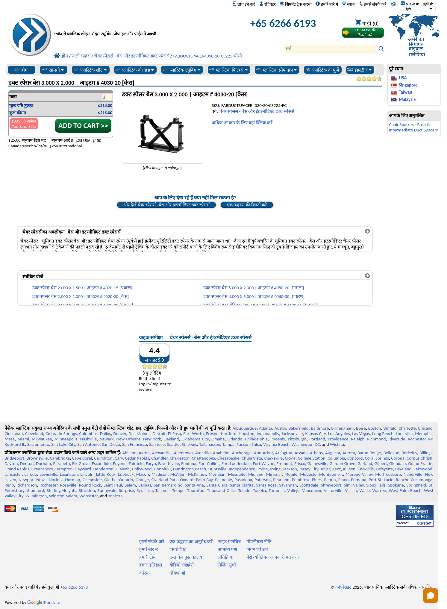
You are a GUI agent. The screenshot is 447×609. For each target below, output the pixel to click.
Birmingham (342, 428)
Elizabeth (61, 463)
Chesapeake (228, 458)
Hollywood (141, 469)
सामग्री (52, 69)
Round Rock (90, 485)
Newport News (32, 479)
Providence (338, 439)
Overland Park (164, 479)
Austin (280, 428)
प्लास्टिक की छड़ (134, 69)
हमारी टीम (147, 557)
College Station (311, 458)
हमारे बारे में (327, 4)
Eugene (120, 463)
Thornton (195, 490)
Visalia (351, 490)
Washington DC (306, 444)
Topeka (259, 490)
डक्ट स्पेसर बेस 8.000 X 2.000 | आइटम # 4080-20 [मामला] (253, 287)
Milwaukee (42, 439)
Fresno (212, 433)
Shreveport (331, 485)
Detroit (159, 433)
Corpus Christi (419, 458)
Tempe (178, 490)
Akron (144, 452)
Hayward (83, 469)
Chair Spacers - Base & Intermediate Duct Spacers (413, 127)
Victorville (333, 490)
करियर (144, 573)
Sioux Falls (376, 485)
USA (403, 78)
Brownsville (37, 458)
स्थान (348, 4)
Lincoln (86, 474)
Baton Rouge (369, 452)
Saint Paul (113, 485)
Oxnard (186, 479)
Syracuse (145, 490)
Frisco (299, 463)
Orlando (235, 439)
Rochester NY (420, 439)
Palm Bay (204, 479)
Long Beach (382, 433)
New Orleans (128, 439)
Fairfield (136, 463)
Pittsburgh (297, 439)
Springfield (416, 485)
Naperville (413, 474)
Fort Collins (209, 463)
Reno (9, 485)
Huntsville (217, 469)
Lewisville (48, 474)
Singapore (408, 85)
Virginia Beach (276, 444)
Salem (130, 485)
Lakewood (423, 469)
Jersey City (308, 469)
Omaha (218, 439)
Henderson (103, 469)
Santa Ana (194, 485)
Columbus (88, 433)
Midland (255, 474)
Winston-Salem (63, 496)
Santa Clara (216, 485)
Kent (336, 469)
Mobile (291, 474)
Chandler (159, 458)
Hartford (228, 433)
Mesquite (237, 474)
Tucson (243, 444)
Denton (27, 463)
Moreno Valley (359, 474)
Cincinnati (13, 433)
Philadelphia (256, 439)
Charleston (180, 458)
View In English (417, 4)
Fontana (188, 463)
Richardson (26, 485)
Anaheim (221, 452)
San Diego (111, 444)
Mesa (9, 439)
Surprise (126, 490)
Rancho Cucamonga (414, 479)
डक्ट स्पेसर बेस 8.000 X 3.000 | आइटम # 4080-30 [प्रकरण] (253, 296)
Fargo (151, 463)
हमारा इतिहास (150, 565)
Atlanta (265, 428)
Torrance (277, 490)
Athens (316, 452)
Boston (374, 428)
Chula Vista (252, 458)
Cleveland (34, 433)
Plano (343, 479)
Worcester (88, 496)
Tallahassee (209, 444)
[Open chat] (430, 595)
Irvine (262, 469)
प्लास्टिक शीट (89, 69)
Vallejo (293, 490)
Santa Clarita (242, 485)
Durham (43, 463)
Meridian (217, 474)
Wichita (337, 444)
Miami (23, 439)
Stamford (35, 490)
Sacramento (38, 444)
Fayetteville (168, 463)
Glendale (397, 463)
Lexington (69, 474)
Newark (106, 439)
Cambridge (60, 458)
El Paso (174, 433)
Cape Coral (82, 458)
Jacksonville (292, 433)
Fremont (284, 463)
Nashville (88, 439)
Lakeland (403, 469)
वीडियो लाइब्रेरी (181, 565)
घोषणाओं (177, 573)
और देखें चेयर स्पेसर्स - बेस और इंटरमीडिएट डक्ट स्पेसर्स (166, 204)
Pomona (358, 479)
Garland (364, 463)
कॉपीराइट (343, 587)
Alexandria (162, 452)
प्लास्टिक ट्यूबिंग (181, 69)
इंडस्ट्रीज (359, 69)
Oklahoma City (195, 439)
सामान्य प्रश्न (227, 549)
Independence (242, 469)
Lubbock (126, 474)
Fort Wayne (263, 463)
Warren (379, 490)
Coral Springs (377, 458)
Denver (119, 433)
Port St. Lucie (381, 479)
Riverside (396, 439)
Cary (119, 458)
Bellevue (391, 452)
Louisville (404, 433)
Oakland (171, 439)
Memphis (423, 433)
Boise (361, 428)
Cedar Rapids (137, 458)
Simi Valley (354, 485)
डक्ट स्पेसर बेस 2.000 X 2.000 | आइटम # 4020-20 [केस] (80, 296)
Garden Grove (342, 463)
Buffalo (389, 428)
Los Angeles (339, 433)
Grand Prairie (420, 463)
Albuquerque (245, 428)
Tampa (228, 444)
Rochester (48, 485)
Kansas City (315, 433)
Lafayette (384, 469)
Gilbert (380, 463)
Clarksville (273, 458)
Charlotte (407, 428)
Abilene (129, 452)
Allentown (183, 452)
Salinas (144, 485)
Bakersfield (298, 428)
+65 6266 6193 (283, 23)
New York (152, 439)
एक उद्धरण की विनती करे (247, 204)
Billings (425, 452)
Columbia (336, 458)
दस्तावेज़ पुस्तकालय (185, 557)
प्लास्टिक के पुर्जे (321, 69)
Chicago (425, 428)
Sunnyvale (107, 490)
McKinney (197, 474)
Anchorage (241, 452)
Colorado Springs (61, 433)
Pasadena (243, 479)
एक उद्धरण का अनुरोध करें (191, 541)
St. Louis (189, 444)
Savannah (288, 485)
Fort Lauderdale (236, 463)
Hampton (64, 469)
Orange (142, 479)
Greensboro (42, 469)
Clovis (290, 458)
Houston (246, 433)
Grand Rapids (16, 469)
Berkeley (409, 452)
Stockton (87, 490)
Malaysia (407, 99)
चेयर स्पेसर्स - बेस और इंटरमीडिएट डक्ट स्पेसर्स (256, 111)
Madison (159, 474)
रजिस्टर (267, 4)
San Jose (157, 444)
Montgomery (331, 474)
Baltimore (320, 428)
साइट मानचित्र (229, 541)
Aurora (349, 452)
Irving (275, 469)
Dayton (11, 463)
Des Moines (139, 433)
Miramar (274, 474)
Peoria (330, 479)
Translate (43, 602)
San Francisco (134, 444)
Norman (72, 479)
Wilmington (36, 496)
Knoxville (365, 469)
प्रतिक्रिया (226, 557)
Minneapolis (65, 439)
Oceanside (92, 479)
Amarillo (203, 452)
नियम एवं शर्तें (257, 549)
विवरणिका (178, 549)
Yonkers (115, 496)
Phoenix (277, 439)
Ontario (126, 479)
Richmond (376, 439)
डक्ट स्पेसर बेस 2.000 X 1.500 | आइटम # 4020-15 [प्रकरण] (83, 287)
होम (20, 69)
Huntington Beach (189, 469)
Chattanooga (203, 458)
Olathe (110, 479)
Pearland (281, 479)
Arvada (301, 452)
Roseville (68, 485)
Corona (397, 458)
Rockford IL (14, 444)
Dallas (105, 433)
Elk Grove (81, 463)
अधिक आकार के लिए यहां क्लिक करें (242, 122)
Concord (355, 458)
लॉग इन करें (243, 4)
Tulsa (256, 444)
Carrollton (103, 458)
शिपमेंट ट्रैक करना (296, 4)
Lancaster (13, 474)
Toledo (244, 490)
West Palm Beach (405, 490)
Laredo (30, 474)
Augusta (332, 452)
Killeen (349, 469)
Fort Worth (193, 433)
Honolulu (162, 469)
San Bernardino (168, 485)
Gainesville (317, 463)
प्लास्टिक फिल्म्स (228, 69)
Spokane (396, 485)
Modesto (308, 474)
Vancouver (311, 490)
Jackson (290, 469)
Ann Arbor (263, 452)
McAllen (178, 474)
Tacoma (162, 490)
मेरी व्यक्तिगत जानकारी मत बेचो (272, 557)
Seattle (173, 444)
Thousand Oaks (221, 490)
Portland (317, 439)
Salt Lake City (63, 444)
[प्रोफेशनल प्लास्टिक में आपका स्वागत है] (139, 24)
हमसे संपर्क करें (373, 4)
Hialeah (123, 469)
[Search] (330, 49)
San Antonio (88, 444)
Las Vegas (361, 433)
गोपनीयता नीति (259, 541)
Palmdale (223, 479)
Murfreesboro (388, 474)
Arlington (283, 452)
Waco (364, 490)
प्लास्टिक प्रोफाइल (276, 69)
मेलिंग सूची (227, 565)
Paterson (262, 479)
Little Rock (106, 474)
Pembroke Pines (307, 479)
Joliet (325, 469)
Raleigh (357, 439)
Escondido (101, 463)
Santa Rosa (266, 485)
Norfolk (56, 479)
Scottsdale (308, 485)
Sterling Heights (61, 490)
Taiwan (405, 92)
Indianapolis (268, 433)
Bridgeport (14, 458)
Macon (142, 474)
